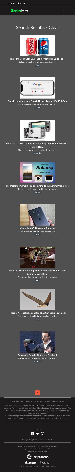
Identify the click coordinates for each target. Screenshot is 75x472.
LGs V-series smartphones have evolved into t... (37, 231)
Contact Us (43, 440)
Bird (37, 319)
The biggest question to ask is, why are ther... (37, 150)
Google (37, 107)
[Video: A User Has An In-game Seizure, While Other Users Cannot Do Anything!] (37, 267)
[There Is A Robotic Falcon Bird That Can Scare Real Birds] (37, 309)
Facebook (37, 361)
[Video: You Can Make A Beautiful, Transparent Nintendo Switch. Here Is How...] (37, 140)
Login (12, 3)
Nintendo (37, 153)
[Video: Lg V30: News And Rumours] (37, 224)
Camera (37, 192)
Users (37, 280)
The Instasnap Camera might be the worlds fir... (37, 189)
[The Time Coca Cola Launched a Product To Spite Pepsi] (37, 55)
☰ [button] (64, 11)
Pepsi (37, 65)
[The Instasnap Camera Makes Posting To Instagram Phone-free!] (37, 182)
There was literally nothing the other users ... (37, 277)
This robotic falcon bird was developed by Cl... (37, 316)
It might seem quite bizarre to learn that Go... (37, 104)
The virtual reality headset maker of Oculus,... (37, 358)
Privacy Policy (27, 440)
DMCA (50, 440)
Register (22, 3)
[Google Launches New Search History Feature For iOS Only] (37, 97)
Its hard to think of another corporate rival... (37, 62)
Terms (35, 440)
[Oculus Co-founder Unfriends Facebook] (37, 351)
